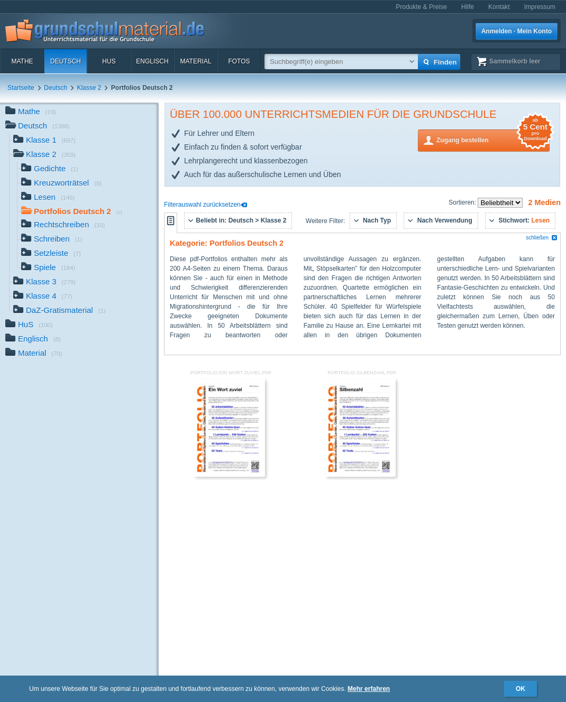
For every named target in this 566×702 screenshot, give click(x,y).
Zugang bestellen (493, 139)
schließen (542, 238)
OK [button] (520, 688)
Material (195, 61)
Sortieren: (463, 202)
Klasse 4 (42, 296)
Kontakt (499, 7)
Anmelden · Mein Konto (516, 31)
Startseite (20, 87)
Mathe (22, 61)
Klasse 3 (44, 282)
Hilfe (467, 7)
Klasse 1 (44, 140)
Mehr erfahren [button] (369, 688)
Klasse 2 (89, 87)
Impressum (539, 7)
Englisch (152, 61)
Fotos (239, 61)
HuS (108, 61)
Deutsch (65, 61)
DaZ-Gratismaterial (59, 311)
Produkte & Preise (421, 7)
